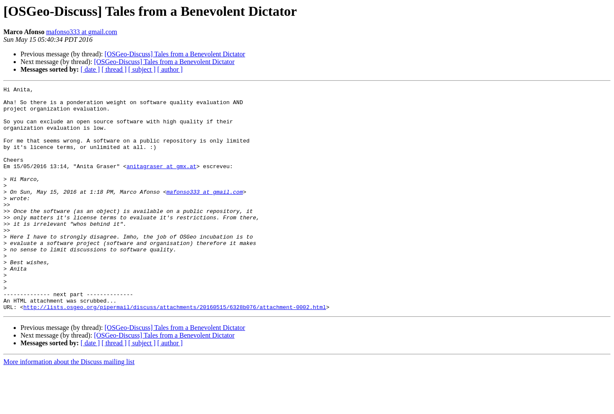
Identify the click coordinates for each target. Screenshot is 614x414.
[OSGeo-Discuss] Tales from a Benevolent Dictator (174, 54)
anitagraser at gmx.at (162, 183)
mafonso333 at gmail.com (81, 31)
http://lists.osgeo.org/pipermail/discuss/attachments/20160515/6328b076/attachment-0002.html (174, 352)
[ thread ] (114, 69)
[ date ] (90, 69)
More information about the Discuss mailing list (69, 406)
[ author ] (170, 69)
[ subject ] (142, 69)
